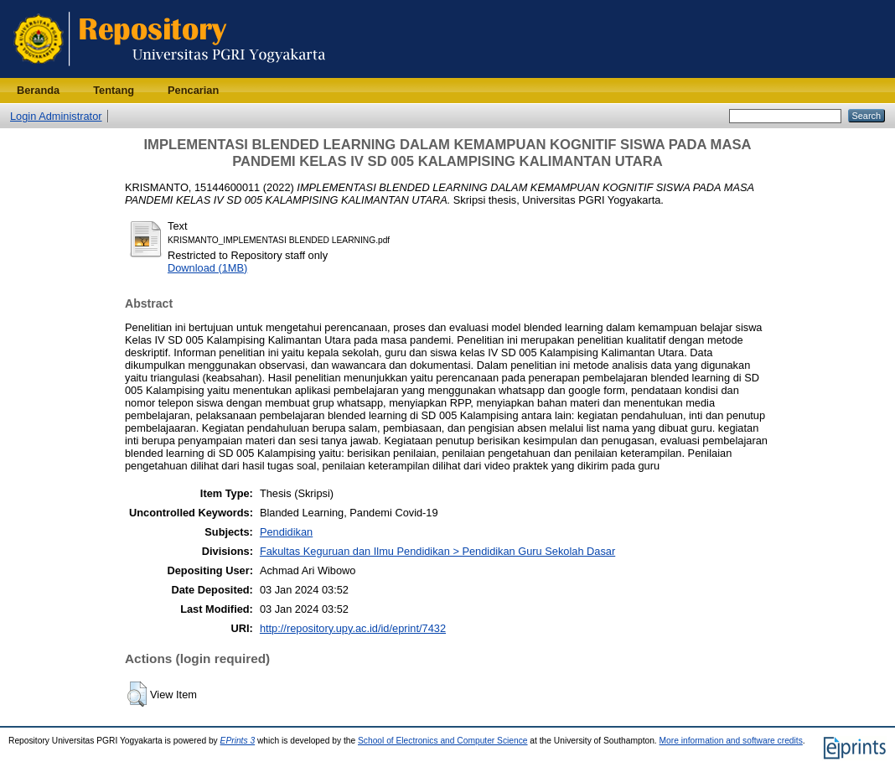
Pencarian (193, 90)
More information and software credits (731, 740)
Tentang (113, 90)
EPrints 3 (238, 740)
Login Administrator (56, 116)
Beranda (38, 90)
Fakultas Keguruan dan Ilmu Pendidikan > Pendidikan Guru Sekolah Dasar (437, 551)
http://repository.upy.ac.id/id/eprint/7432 (353, 628)
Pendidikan (286, 532)
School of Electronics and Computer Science (443, 740)
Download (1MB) (207, 268)
